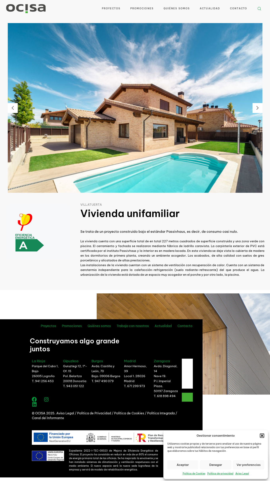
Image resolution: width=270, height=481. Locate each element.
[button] (262, 436)
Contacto (238, 8)
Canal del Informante (48, 418)
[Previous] (13, 108)
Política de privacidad (220, 473)
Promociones (142, 8)
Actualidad (210, 8)
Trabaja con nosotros (133, 326)
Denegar (215, 465)
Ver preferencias (249, 465)
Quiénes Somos (177, 8)
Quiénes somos (99, 326)
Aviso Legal (242, 473)
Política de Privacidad (94, 413)
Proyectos (111, 8)
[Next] (257, 108)
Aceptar (183, 465)
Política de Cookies (194, 473)
